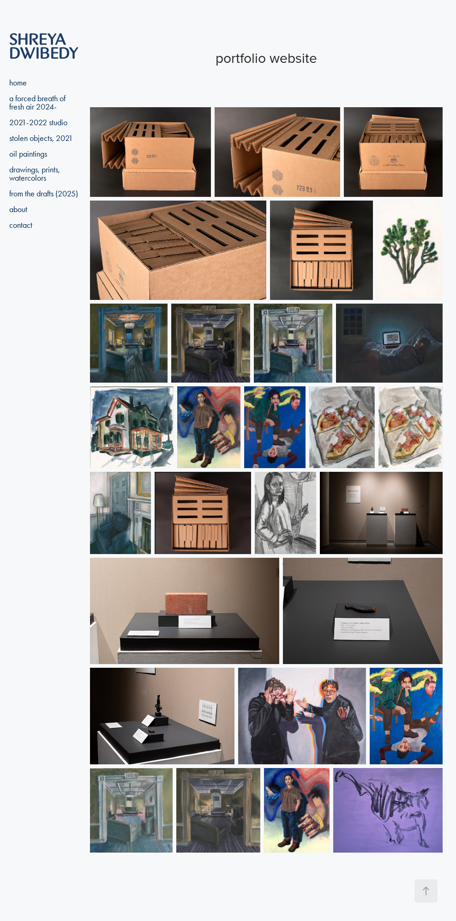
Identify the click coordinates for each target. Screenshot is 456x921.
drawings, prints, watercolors (34, 174)
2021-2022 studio (38, 122)
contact (20, 225)
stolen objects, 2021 (41, 138)
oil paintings (28, 154)
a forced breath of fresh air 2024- (37, 102)
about (18, 209)
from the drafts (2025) (43, 194)
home (18, 83)
